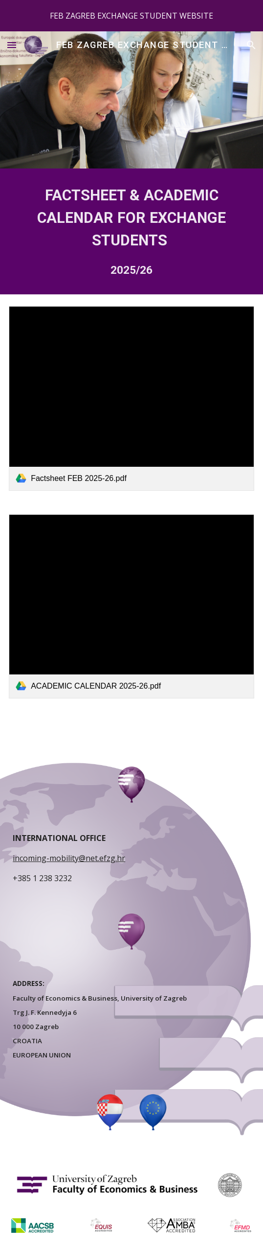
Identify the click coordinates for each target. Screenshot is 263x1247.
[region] (131, 15)
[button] (11, 44)
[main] (131, 231)
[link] (131, 398)
